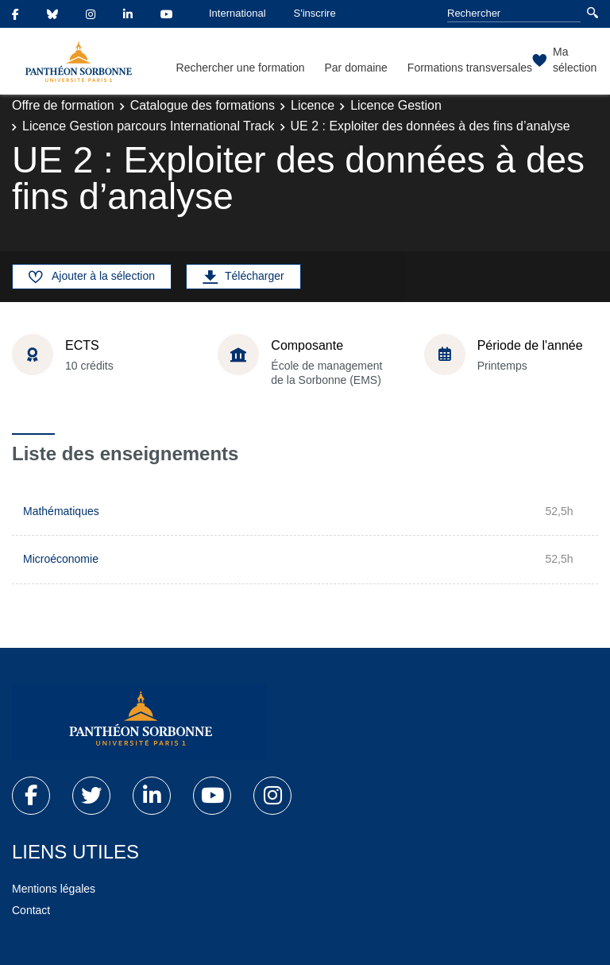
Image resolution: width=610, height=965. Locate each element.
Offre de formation (63, 105)
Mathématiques (61, 511)
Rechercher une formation (240, 67)
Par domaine (355, 67)
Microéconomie (60, 558)
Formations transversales (469, 67)
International (237, 13)
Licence (312, 105)
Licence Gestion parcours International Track (148, 126)
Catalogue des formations (202, 105)
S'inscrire (315, 13)
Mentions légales (53, 888)
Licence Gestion (396, 105)
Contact (31, 910)
